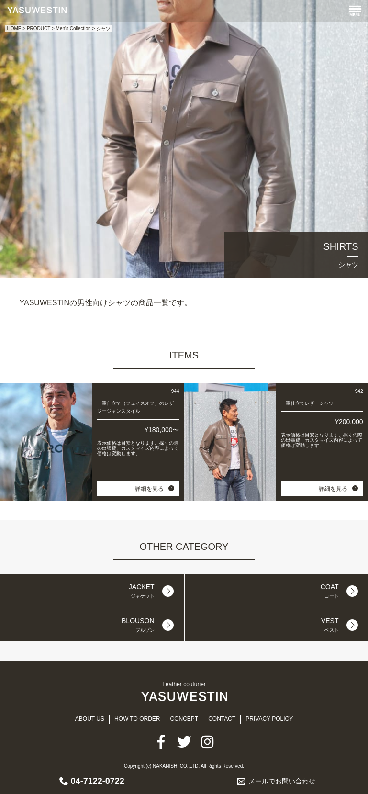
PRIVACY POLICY (269, 719)
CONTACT (221, 719)
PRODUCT (38, 28)
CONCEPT (184, 719)
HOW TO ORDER (137, 719)
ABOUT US (89, 719)
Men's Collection (73, 28)
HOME (14, 28)
